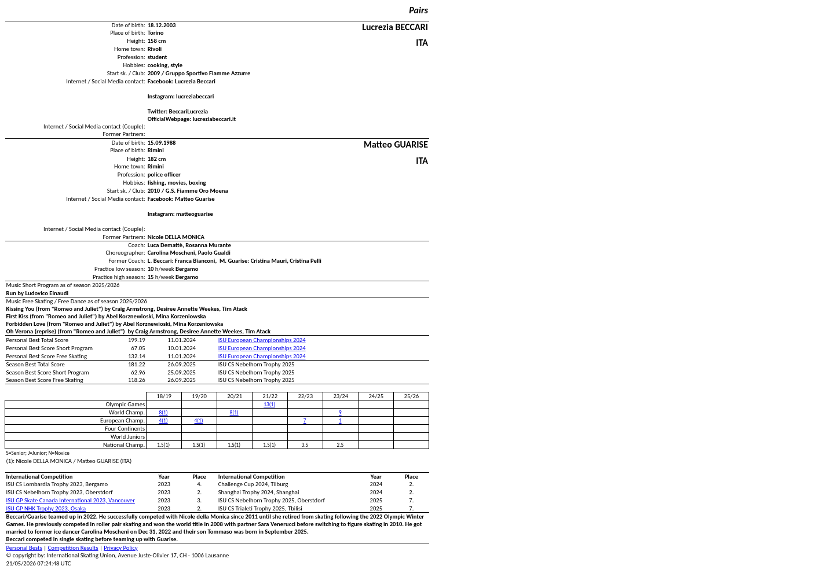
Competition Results (73, 548)
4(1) (163, 420)
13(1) (269, 404)
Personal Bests (24, 548)
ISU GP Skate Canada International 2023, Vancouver (70, 500)
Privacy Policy (120, 548)
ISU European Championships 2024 (262, 340)
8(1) (163, 412)
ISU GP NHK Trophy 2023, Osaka (46, 508)
